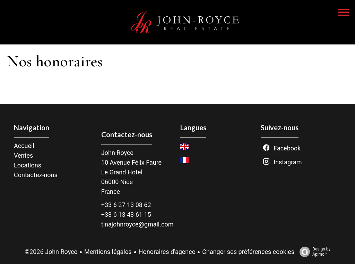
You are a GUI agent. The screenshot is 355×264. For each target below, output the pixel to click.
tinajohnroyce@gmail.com (137, 224)
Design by (313, 252)
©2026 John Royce (51, 251)
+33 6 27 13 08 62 (126, 204)
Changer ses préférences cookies (248, 251)
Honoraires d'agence (167, 251)
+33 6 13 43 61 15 (126, 214)
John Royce (117, 152)
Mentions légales (107, 251)
